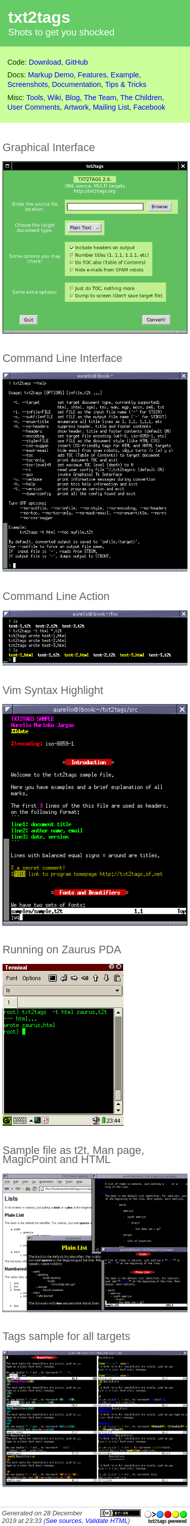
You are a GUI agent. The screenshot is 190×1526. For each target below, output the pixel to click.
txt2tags (39, 17)
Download (45, 62)
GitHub (76, 62)
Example (124, 75)
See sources (64, 1520)
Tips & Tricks (125, 84)
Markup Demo (50, 75)
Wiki (54, 98)
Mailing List (111, 107)
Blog (72, 98)
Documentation (76, 84)
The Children (141, 98)
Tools (35, 98)
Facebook (149, 107)
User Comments (33, 107)
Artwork (76, 107)
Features (92, 75)
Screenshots (27, 84)
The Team (100, 98)
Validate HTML (106, 1520)
